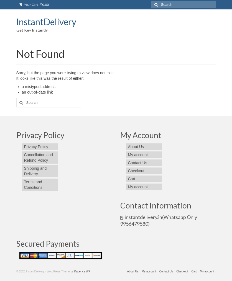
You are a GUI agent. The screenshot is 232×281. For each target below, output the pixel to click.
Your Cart (34, 4)
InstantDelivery (46, 21)
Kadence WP (82, 271)
